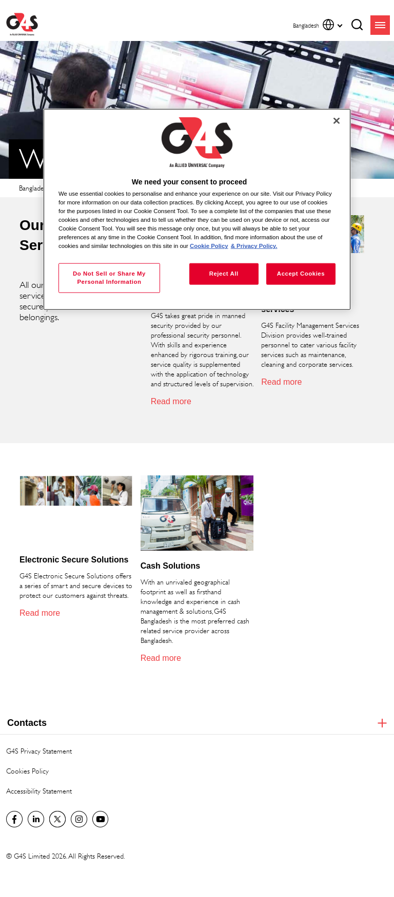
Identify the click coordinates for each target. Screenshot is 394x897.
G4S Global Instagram (79, 819)
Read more (171, 401)
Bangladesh (34, 187)
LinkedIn (36, 819)
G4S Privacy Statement (39, 750)
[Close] (336, 120)
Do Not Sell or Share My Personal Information (109, 277)
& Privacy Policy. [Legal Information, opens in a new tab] (254, 246)
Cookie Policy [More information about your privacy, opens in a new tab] (209, 246)
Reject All (224, 273)
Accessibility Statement (39, 790)
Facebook (14, 819)
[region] (197, 209)
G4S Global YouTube (100, 819)
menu (380, 25)
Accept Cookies (301, 273)
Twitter (57, 819)
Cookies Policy (27, 770)
